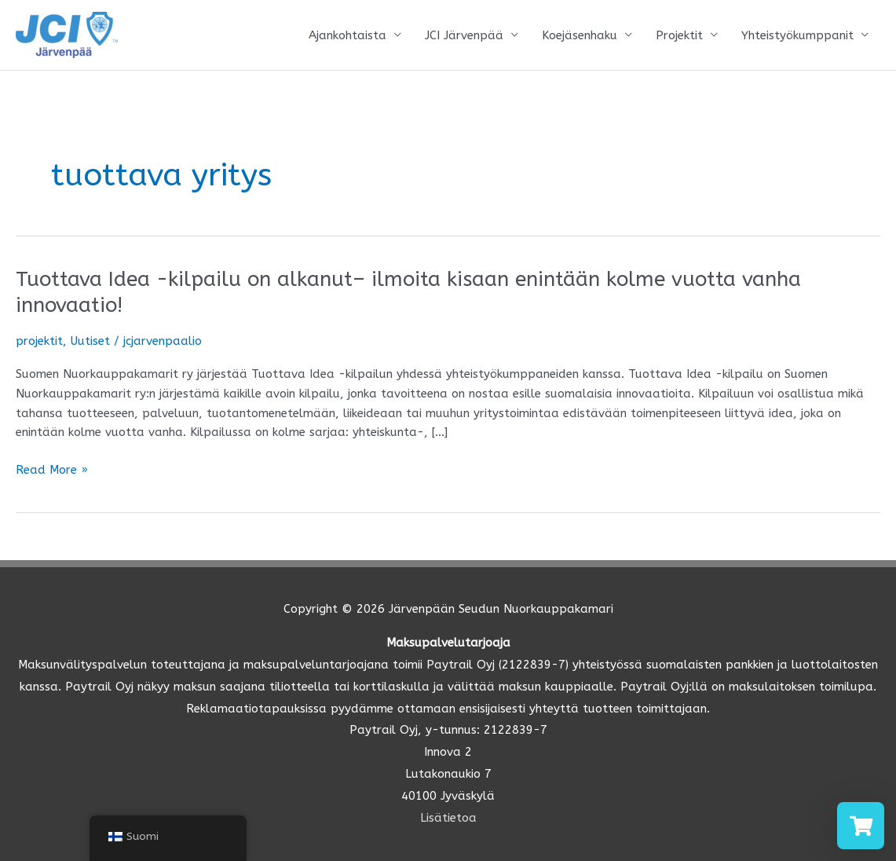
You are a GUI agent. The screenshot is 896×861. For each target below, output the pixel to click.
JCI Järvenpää (464, 35)
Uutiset (90, 341)
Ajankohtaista (347, 35)
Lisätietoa (448, 818)
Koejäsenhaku (579, 35)
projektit (39, 341)
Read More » (52, 470)
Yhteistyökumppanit (797, 35)
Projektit (679, 35)
